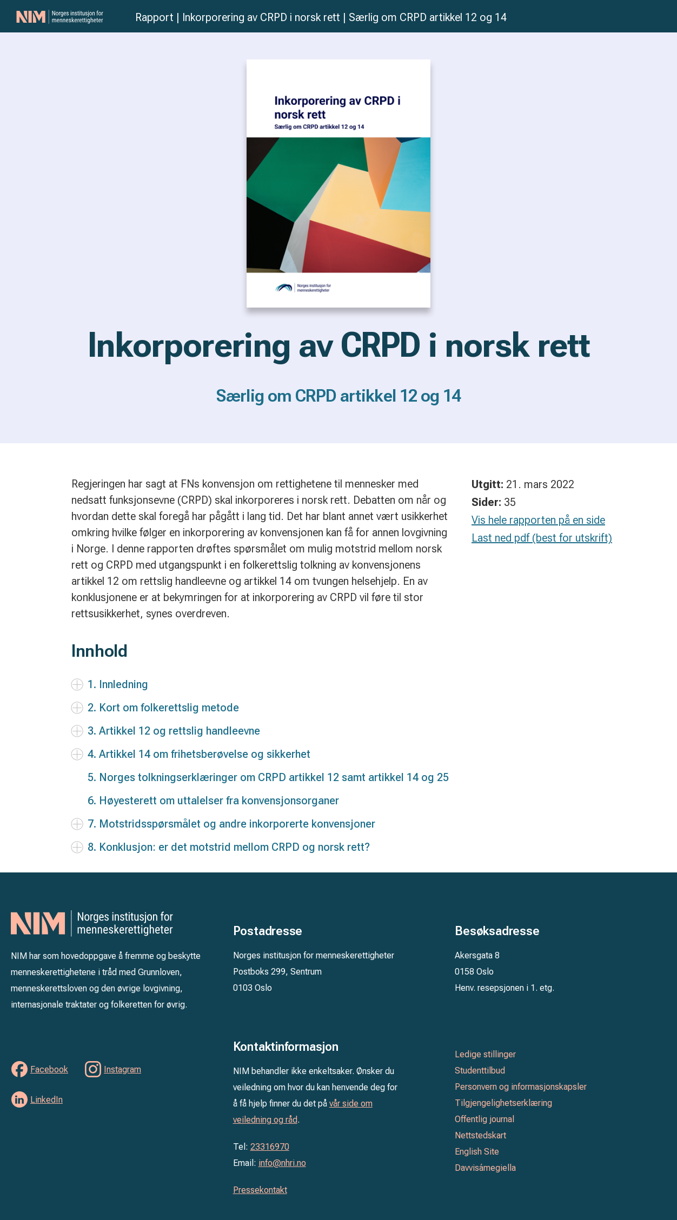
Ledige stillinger (485, 1054)
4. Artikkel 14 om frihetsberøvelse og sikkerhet (199, 754)
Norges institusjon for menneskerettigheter (70, 17)
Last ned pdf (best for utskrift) (542, 537)
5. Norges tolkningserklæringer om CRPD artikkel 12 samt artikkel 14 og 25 (268, 777)
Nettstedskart (480, 1135)
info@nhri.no (282, 1163)
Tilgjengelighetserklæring (503, 1103)
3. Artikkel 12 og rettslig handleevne (174, 730)
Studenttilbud (480, 1070)
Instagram (122, 1069)
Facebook (49, 1069)
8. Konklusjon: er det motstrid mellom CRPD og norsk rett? (229, 847)
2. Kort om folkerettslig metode (163, 707)
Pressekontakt (260, 1190)
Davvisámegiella (485, 1168)
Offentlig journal (484, 1119)
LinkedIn (46, 1100)
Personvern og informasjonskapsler (521, 1087)
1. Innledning (118, 684)
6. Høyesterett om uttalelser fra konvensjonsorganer (213, 800)
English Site (477, 1151)
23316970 (269, 1147)
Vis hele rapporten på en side (538, 520)
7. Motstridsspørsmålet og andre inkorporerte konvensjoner (231, 823)
